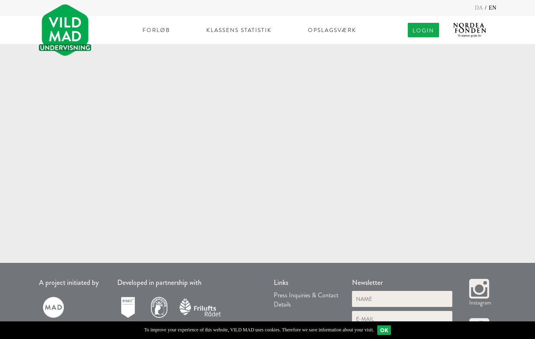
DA (479, 8)
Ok (384, 330)
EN (492, 8)
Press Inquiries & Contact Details (306, 300)
